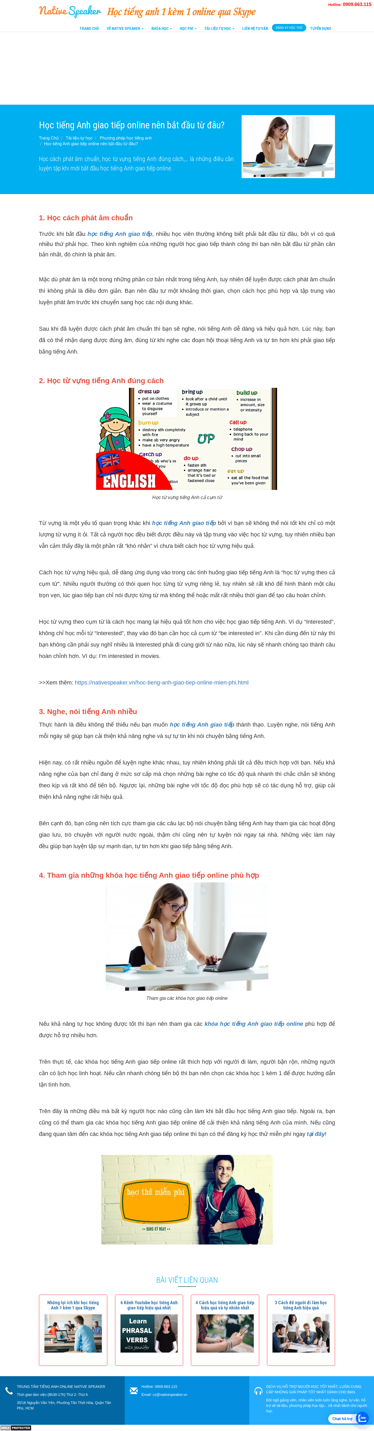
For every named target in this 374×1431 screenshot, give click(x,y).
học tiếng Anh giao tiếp (184, 523)
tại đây (316, 1134)
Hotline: (349, 5)
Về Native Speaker (125, 28)
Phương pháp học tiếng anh (126, 138)
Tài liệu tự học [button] (219, 28)
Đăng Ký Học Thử (289, 28)
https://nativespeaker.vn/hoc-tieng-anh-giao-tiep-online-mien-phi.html (162, 682)
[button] (73, 1305)
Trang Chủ (89, 28)
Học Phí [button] (188, 28)
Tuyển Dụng (320, 28)
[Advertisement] (156, 68)
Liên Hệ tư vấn (255, 28)
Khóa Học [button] (161, 28)
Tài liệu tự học (79, 138)
